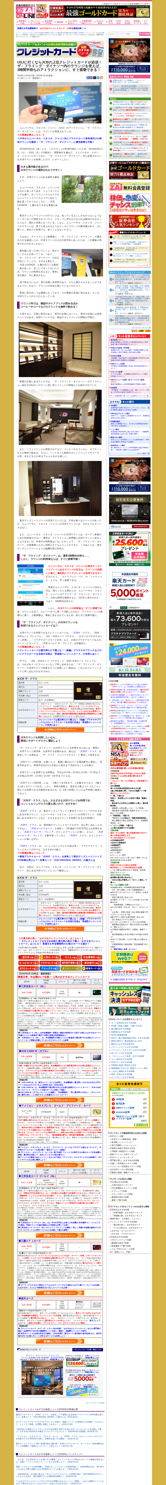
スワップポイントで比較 (122, 1194)
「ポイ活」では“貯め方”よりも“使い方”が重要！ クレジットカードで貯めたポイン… (129, 237)
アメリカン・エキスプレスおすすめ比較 (128, 1050)
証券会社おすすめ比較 (119, 1209)
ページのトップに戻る (96, 1403)
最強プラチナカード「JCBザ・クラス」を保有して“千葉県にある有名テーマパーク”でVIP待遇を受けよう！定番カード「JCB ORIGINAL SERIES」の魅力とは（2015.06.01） (59, 1415)
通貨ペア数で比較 (119, 1200)
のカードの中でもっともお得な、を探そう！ (130, 115)
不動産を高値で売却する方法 (123, 1065)
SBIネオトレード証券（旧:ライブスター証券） (130, 1117)
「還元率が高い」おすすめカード (125, 1225)
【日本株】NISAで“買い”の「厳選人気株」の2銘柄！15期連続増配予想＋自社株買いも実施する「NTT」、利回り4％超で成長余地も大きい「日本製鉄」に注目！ (132, 300)
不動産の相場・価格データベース (124, 1172)
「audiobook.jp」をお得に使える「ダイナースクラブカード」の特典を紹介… (130, 249)
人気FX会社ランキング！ (122, 1185)
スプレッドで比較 (119, 1191)
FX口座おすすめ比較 (119, 1182)
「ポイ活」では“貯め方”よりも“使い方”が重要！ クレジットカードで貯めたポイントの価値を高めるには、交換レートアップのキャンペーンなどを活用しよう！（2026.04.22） (60, 1460)
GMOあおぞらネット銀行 (130, 416)
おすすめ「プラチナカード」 (124, 1234)
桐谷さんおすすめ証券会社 (122, 1044)
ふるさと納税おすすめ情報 (122, 1071)
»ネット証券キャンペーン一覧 (137, 396)
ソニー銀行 (130, 432)
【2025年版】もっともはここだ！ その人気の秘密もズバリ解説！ (130, 143)
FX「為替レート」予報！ (121, 1252)
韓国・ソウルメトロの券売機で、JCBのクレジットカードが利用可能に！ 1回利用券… (130, 243)
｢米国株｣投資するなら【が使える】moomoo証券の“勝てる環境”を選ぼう (130, 103)
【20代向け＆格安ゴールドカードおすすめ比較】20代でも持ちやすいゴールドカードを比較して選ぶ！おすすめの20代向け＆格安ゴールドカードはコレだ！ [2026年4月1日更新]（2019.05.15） (58, 1430)
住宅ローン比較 (117, 1136)
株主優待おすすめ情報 (121, 1029)
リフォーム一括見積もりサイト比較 (125, 1166)
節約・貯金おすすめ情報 (121, 1074)
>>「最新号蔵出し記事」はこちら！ (123, 949)
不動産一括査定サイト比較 (123, 1151)
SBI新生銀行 (130, 424)
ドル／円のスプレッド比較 (123, 1249)
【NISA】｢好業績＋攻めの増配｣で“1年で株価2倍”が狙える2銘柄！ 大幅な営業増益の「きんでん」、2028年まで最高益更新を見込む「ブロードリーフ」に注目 (132, 289)
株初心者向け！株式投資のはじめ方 (126, 1041)
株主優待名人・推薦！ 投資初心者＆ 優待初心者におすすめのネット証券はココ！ (130, 155)
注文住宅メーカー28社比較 (122, 1169)
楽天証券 (130, 342)
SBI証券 (130, 390)
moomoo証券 (130, 358)
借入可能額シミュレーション (124, 1145)
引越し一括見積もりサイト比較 (123, 1163)
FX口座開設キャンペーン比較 (124, 1188)
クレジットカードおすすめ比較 (124, 1047)
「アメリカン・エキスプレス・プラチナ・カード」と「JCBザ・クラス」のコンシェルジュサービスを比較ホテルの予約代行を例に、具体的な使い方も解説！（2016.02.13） (59, 1437)
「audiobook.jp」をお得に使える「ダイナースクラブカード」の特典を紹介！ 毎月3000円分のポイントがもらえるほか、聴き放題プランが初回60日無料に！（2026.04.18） (59, 1475)
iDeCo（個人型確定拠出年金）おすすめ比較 (130, 1038)
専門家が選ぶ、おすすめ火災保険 (124, 1160)
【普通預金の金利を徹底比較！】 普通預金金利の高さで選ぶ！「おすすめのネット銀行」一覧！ (132, 309)
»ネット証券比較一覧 (117, 396)
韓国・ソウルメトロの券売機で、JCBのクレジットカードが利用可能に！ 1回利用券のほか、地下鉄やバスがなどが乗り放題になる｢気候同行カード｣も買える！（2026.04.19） (60, 1468)
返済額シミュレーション (122, 1142)
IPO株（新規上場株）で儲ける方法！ (127, 1026)
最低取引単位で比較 (120, 1197)
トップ (18, 33)
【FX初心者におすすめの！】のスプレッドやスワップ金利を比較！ (131, 149)
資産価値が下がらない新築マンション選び (129, 1068)
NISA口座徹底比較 (119, 1035)
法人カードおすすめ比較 (121, 1053)
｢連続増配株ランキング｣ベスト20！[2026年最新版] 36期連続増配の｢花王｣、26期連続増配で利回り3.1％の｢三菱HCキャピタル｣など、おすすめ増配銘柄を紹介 (132, 319)
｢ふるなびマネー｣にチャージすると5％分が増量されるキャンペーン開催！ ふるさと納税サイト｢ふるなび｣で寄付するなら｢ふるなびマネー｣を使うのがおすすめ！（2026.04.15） (60, 1482)
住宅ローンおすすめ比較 (121, 1062)
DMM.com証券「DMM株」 (130, 350)
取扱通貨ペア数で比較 (121, 1246)
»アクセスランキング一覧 (141, 328)
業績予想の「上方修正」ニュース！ (125, 1219)
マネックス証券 (130, 374)
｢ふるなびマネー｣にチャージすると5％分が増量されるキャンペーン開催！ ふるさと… (130, 255)
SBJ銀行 (130, 408)
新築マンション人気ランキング (123, 1154)
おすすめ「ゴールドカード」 (124, 1231)
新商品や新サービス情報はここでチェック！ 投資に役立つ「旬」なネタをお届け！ (130, 81)
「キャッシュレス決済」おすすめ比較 (127, 1056)
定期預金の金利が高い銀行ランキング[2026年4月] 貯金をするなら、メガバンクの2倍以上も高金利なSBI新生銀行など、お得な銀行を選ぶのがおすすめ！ (132, 278)
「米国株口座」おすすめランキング (126, 1216)
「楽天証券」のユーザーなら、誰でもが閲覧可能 (130, 138)
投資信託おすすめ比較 (121, 1032)
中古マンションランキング (121, 1157)
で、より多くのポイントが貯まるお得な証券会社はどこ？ (130, 120)
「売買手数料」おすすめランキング (126, 1213)
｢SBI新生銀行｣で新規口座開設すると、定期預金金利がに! (131, 132)
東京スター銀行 (130, 439)
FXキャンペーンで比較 (121, 1240)
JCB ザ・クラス (28, 678)
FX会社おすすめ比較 (119, 1237)
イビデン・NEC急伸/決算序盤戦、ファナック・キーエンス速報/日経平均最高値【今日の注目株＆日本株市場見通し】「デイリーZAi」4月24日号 (130, 89)
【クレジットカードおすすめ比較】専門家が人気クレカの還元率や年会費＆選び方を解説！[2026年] (53, 33)
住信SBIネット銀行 (130, 447)
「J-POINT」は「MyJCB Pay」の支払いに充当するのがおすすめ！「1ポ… (129, 261)
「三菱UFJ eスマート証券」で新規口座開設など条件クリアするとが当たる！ (131, 109)
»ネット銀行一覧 (143, 453)
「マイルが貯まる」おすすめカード (126, 1228)
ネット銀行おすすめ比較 (121, 1059)
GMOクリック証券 (130, 366)
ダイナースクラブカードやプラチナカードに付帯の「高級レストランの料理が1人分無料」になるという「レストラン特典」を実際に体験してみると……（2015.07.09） (60, 1423)
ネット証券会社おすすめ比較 (123, 1023)
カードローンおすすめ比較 (122, 1077)
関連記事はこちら (91, 1387)
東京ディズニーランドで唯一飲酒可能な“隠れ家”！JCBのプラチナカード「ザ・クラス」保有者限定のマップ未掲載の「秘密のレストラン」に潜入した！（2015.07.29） (60, 1444)
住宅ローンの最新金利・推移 (124, 1139)
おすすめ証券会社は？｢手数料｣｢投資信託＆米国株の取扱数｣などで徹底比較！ (130, 126)
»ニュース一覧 (143, 265)
